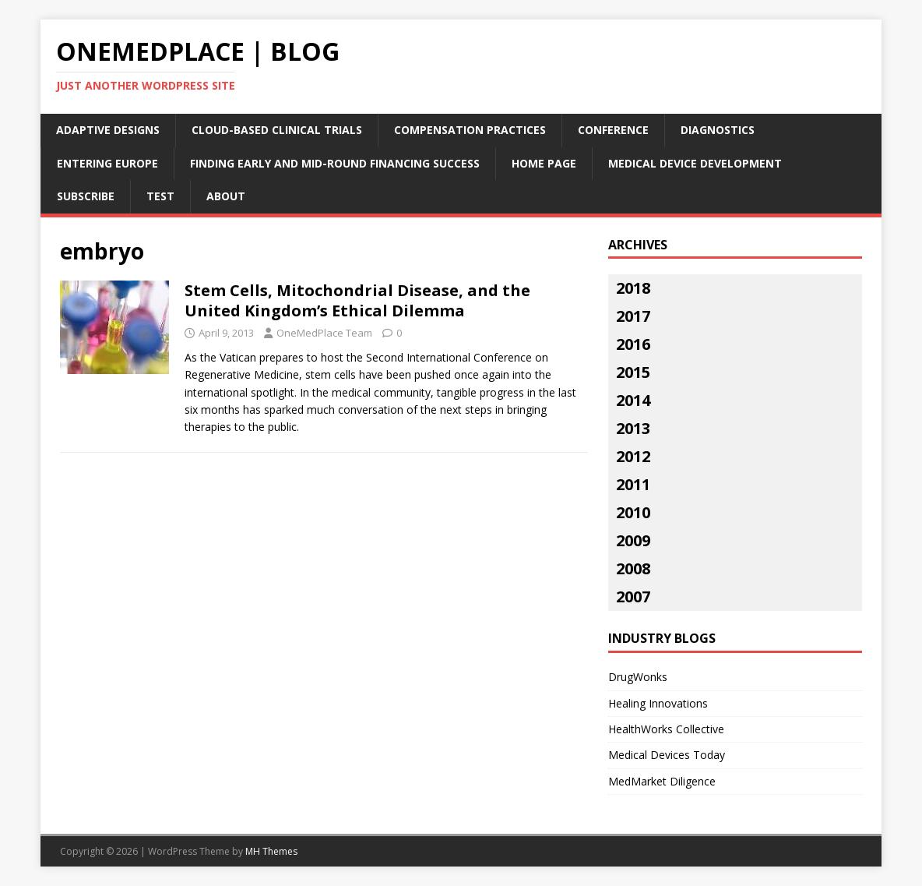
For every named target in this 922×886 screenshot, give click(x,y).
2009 (633, 540)
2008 (633, 568)
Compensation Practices (470, 129)
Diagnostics (718, 129)
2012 (633, 456)
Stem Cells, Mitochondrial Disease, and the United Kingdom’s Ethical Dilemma (357, 300)
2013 (633, 428)
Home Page (544, 163)
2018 (633, 287)
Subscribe (85, 196)
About (225, 196)
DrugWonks (637, 676)
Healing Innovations (658, 703)
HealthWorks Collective (666, 729)
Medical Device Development (695, 163)
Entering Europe (107, 163)
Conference (613, 129)
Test (160, 196)
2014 (633, 400)
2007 (633, 596)
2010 (633, 512)
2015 (633, 372)
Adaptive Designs (108, 129)
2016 (633, 344)
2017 (633, 316)
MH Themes (271, 851)
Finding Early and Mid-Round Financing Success (335, 163)
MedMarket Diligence (662, 781)
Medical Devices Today (666, 754)
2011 (633, 484)
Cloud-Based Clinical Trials (277, 129)
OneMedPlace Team (324, 333)
